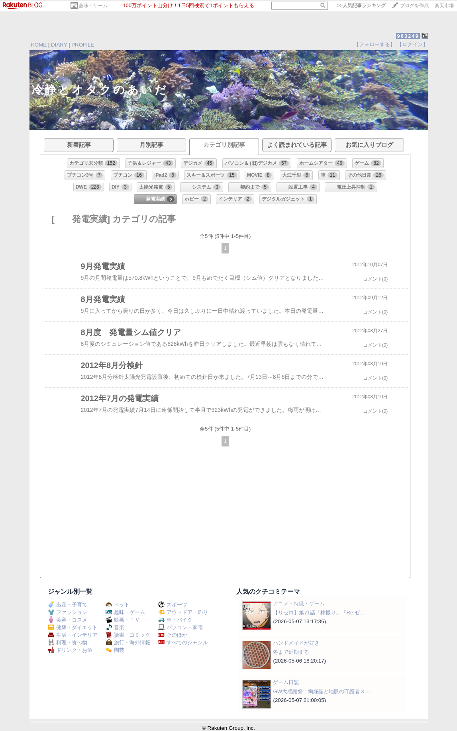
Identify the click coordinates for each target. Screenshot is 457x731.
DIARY (59, 45)
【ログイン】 (412, 44)
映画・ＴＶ (123, 620)
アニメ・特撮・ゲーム (299, 603)
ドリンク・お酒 (70, 650)
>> (361, 5)
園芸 (115, 650)
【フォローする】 (374, 44)
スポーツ (172, 605)
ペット (117, 605)
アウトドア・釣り (183, 612)
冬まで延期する (291, 652)
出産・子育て (67, 605)
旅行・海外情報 (128, 642)
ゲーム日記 (286, 682)
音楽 (115, 627)
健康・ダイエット (73, 627)
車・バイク (175, 620)
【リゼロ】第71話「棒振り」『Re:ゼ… (319, 613)
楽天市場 (444, 5)
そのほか (172, 635)
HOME (39, 45)
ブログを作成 (414, 5)
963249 (408, 36)
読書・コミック (128, 635)
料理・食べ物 (67, 642)
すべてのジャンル (183, 642)
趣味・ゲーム (93, 5)
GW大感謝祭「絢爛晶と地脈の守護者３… (321, 691)
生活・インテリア (73, 635)
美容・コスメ (67, 620)
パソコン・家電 (180, 627)
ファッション (67, 612)
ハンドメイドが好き (296, 643)
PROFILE (82, 45)
